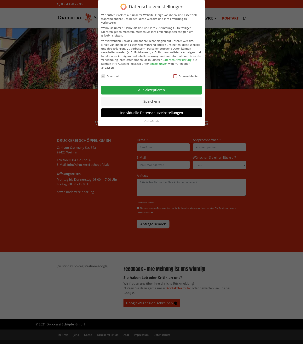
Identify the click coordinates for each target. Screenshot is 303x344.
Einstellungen (159, 64)
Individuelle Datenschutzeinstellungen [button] (151, 112)
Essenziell (110, 76)
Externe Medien (186, 76)
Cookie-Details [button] (151, 121)
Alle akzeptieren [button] (151, 90)
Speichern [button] (151, 101)
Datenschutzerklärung (177, 60)
